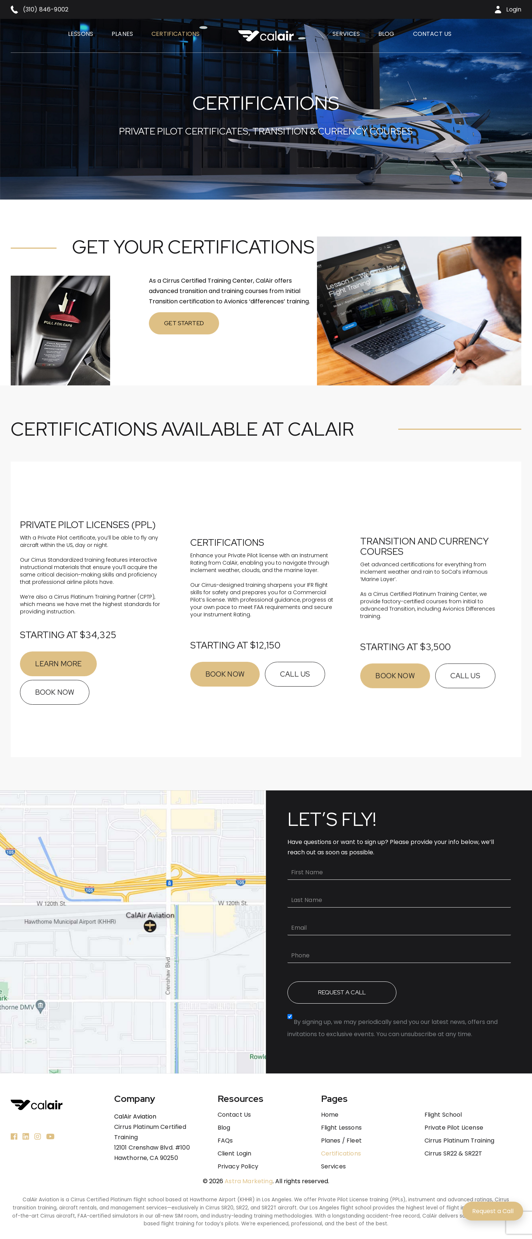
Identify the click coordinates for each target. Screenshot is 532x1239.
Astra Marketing (248, 1181)
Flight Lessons (341, 1127)
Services (346, 34)
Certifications (175, 34)
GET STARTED (148, 323)
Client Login (235, 1153)
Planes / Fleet (341, 1140)
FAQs (225, 1140)
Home (330, 1115)
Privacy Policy (238, 1166)
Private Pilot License (453, 1127)
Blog (386, 34)
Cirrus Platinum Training (459, 1140)
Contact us (432, 34)
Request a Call (493, 1211)
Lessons (80, 34)
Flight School (443, 1115)
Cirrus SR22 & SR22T (453, 1153)
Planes (122, 34)
